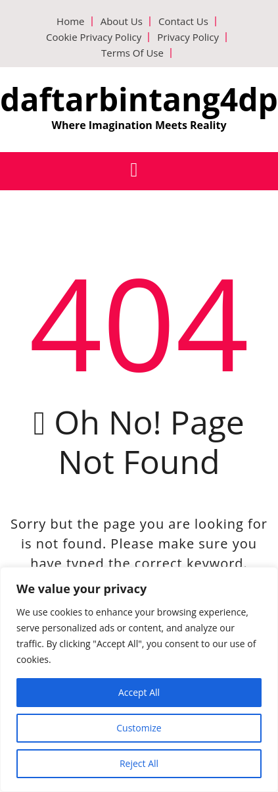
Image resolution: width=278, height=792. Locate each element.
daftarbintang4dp (139, 99)
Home (70, 21)
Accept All (139, 692)
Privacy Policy (188, 36)
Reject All (139, 763)
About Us (122, 21)
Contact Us (183, 21)
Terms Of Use (132, 52)
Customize (138, 728)
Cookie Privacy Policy (93, 36)
